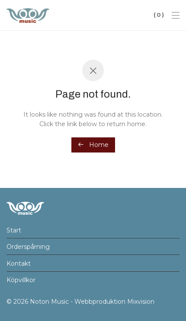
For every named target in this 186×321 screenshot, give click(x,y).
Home (93, 145)
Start (13, 230)
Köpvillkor (20, 280)
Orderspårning (28, 247)
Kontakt (18, 263)
